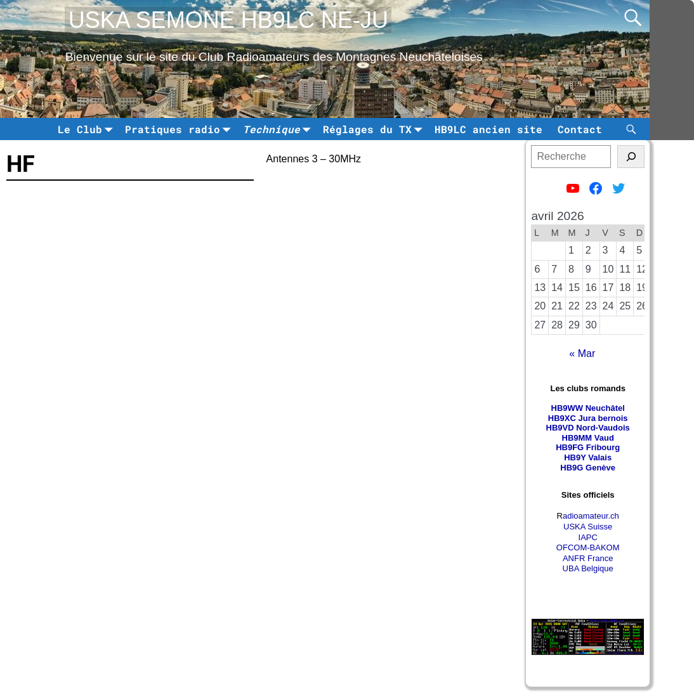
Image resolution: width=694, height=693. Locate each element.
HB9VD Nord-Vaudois (588, 427)
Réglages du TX (375, 129)
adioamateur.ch (591, 516)
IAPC (588, 537)
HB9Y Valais (588, 457)
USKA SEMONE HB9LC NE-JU (228, 20)
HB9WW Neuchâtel (588, 408)
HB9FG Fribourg (588, 447)
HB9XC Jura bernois (588, 418)
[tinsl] (631, 156)
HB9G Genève (587, 467)
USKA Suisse (587, 526)
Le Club (87, 129)
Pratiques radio (180, 129)
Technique (279, 129)
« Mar (582, 353)
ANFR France (588, 558)
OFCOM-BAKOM (588, 547)
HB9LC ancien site (488, 129)
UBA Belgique (588, 568)
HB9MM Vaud (588, 438)
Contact (580, 129)
